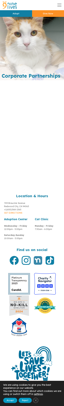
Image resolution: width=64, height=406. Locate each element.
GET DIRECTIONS (13, 213)
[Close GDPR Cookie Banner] (35, 400)
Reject (25, 400)
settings (38, 394)
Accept (10, 400)
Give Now (48, 13)
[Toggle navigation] (59, 5)
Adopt (16, 13)
